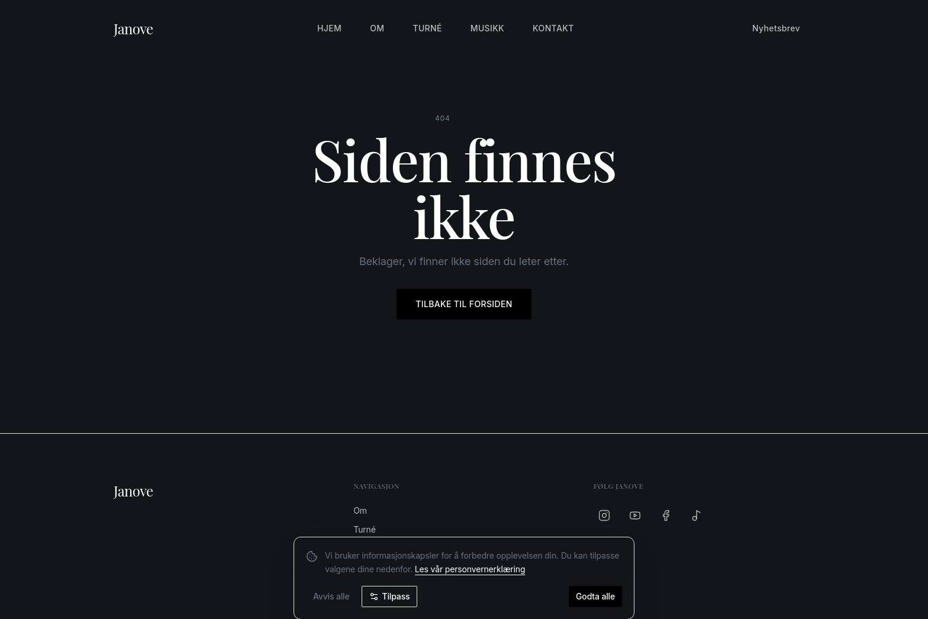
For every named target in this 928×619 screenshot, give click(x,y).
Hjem (329, 28)
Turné (427, 28)
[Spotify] (696, 515)
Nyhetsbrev (776, 28)
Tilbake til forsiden (463, 304)
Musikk (487, 28)
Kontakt (553, 28)
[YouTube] (635, 515)
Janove (133, 28)
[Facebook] (665, 515)
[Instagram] (604, 515)
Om (377, 28)
